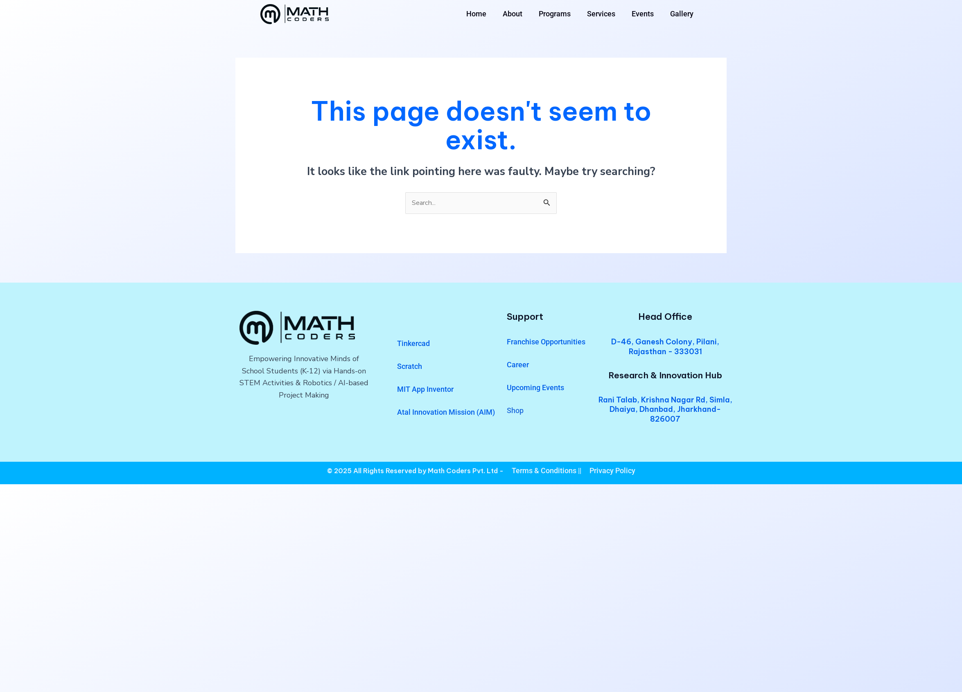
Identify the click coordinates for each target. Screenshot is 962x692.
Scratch (409, 367)
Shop (515, 411)
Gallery (681, 13)
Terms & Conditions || (546, 471)
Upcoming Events (535, 388)
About (512, 13)
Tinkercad (413, 344)
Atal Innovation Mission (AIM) (446, 413)
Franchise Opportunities (546, 343)
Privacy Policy (612, 471)
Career (518, 366)
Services (601, 13)
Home (476, 13)
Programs (555, 13)
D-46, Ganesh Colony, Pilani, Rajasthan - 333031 (665, 347)
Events (643, 13)
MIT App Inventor (425, 390)
